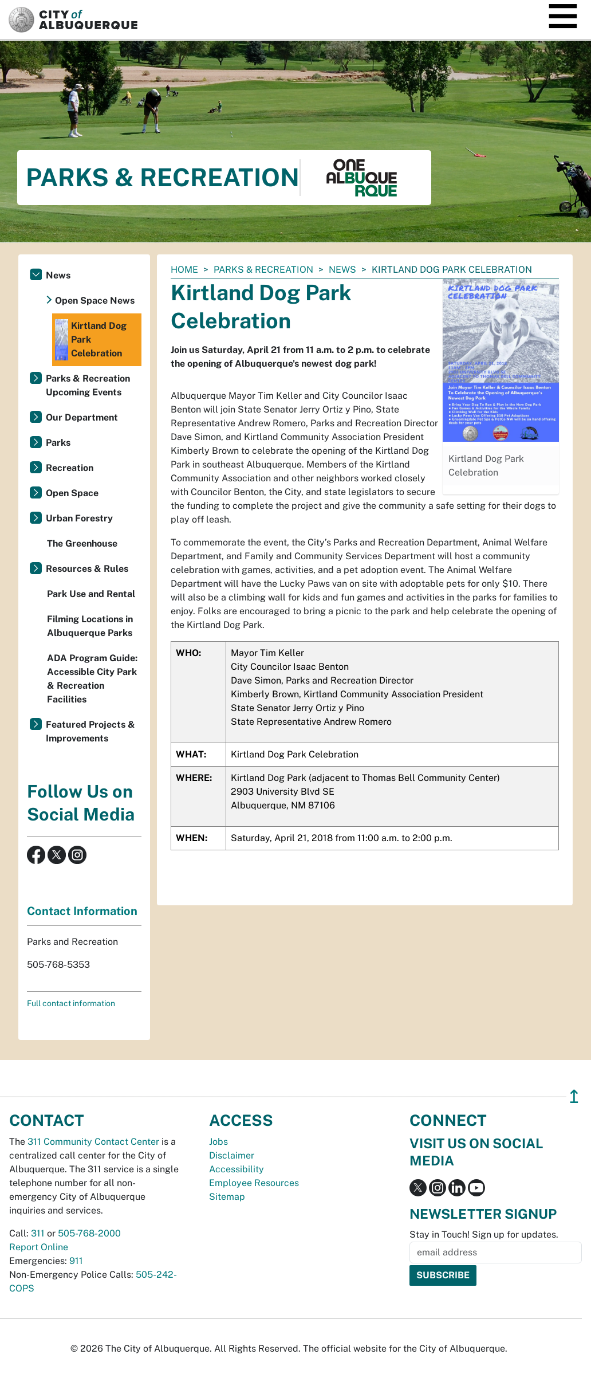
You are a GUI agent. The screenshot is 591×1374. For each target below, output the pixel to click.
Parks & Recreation (263, 269)
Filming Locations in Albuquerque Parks (90, 626)
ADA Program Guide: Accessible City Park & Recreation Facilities (92, 679)
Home (184, 269)
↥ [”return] (574, 1096)
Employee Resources (254, 1182)
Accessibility (236, 1169)
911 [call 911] (76, 1260)
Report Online (38, 1247)
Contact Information (82, 911)
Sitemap (227, 1196)
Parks (58, 442)
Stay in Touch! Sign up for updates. (483, 1234)
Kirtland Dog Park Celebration (91, 339)
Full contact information (71, 1003)
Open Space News (95, 300)
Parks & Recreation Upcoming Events (88, 385)
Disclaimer (231, 1155)
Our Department (82, 417)
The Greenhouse (82, 543)
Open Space (72, 493)
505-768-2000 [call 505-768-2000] (89, 1233)
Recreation (69, 467)
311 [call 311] (38, 1233)
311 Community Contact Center (93, 1141)
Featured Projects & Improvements (90, 731)
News (342, 269)
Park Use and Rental (91, 593)
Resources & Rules (87, 568)
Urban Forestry (79, 518)
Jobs (218, 1141)
